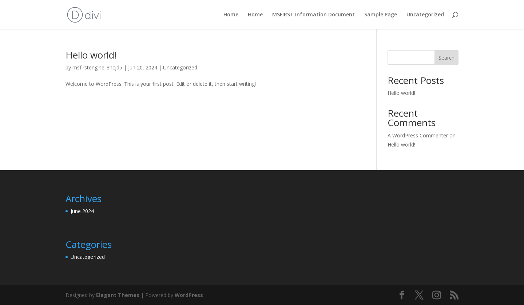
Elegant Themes (117, 295)
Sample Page (380, 15)
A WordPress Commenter (418, 135)
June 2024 (82, 211)
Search (446, 57)
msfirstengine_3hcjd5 (97, 67)
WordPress (189, 295)
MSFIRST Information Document (313, 15)
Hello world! (91, 54)
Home (230, 15)
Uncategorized (425, 15)
